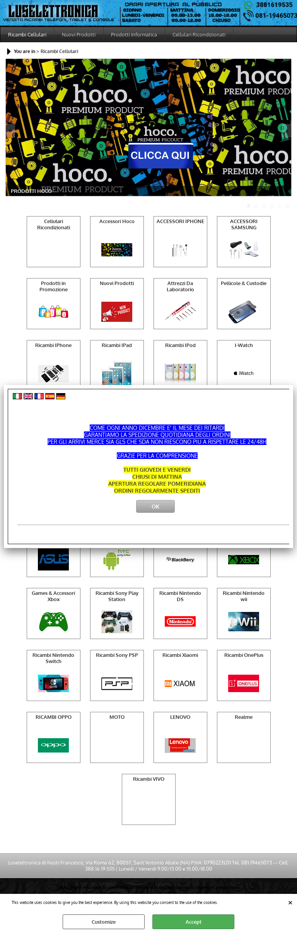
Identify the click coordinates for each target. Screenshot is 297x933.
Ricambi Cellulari (27, 34)
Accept (193, 922)
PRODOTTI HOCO (31, 191)
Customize (104, 922)
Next (286, 131)
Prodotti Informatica (135, 34)
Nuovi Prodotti (79, 34)
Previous (11, 131)
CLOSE (290, 902)
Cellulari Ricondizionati (200, 34)
